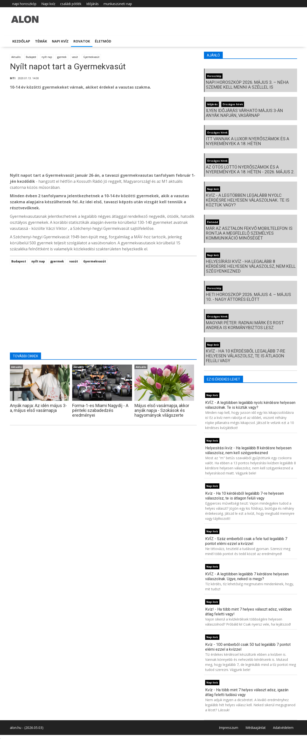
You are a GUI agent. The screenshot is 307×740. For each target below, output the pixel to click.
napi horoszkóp (24, 3)
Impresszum (228, 727)
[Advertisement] (103, 132)
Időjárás (92, 3)
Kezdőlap (21, 41)
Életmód (103, 41)
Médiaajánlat (255, 727)
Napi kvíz (48, 3)
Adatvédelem (283, 727)
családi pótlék (70, 3)
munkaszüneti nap (118, 3)
